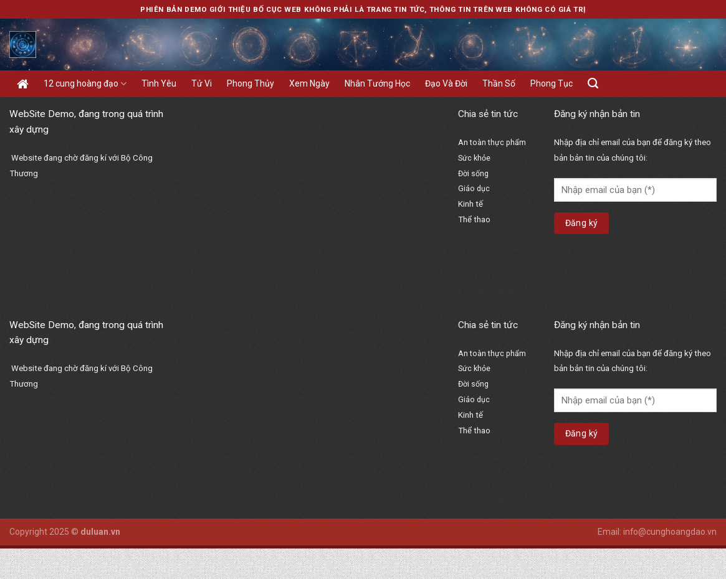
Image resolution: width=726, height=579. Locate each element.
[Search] (593, 83)
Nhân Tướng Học (377, 83)
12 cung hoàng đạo (85, 84)
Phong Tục (551, 83)
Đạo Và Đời (446, 83)
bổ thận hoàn (485, 275)
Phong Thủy (250, 83)
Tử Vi (201, 83)
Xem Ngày (309, 83)
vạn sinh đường (490, 290)
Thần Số (498, 83)
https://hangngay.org (501, 247)
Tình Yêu (158, 83)
